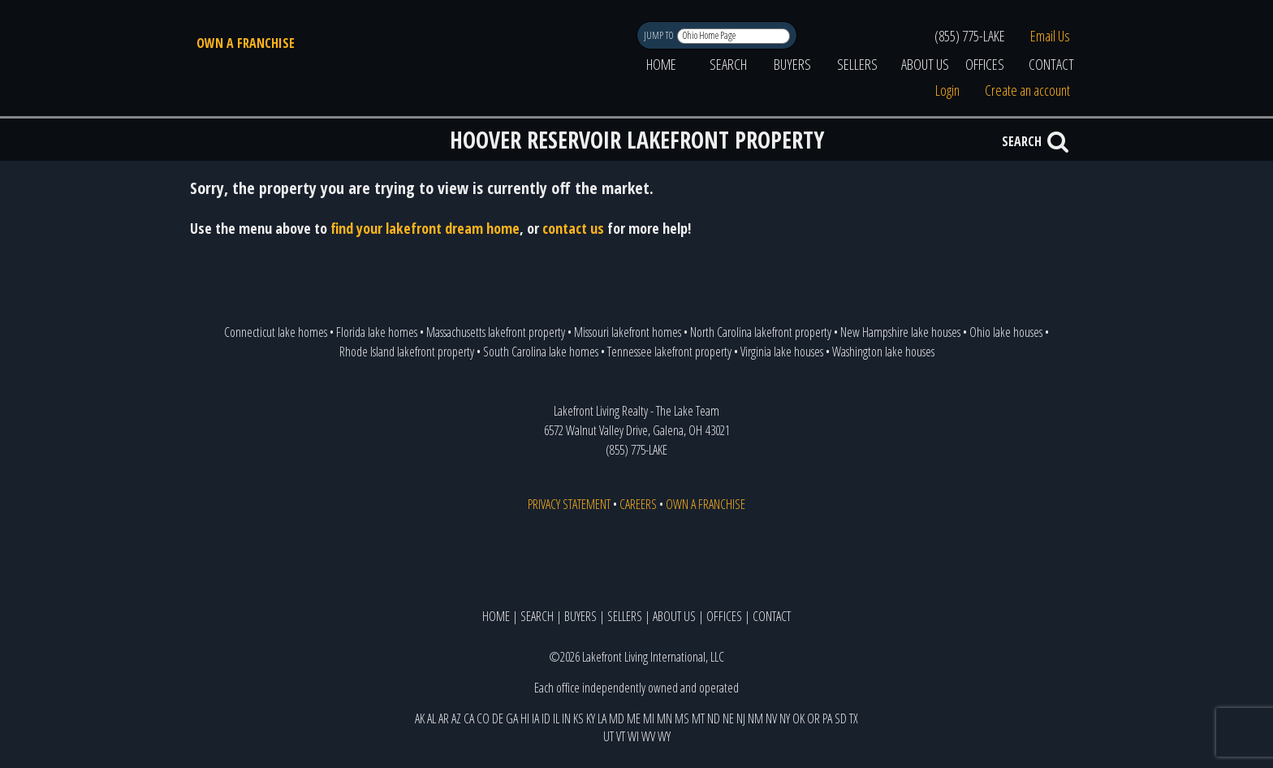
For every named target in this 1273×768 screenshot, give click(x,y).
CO (483, 718)
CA (469, 718)
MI (648, 718)
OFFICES (984, 64)
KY (590, 718)
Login (947, 90)
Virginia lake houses (781, 351)
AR (443, 718)
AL (431, 718)
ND (713, 718)
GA (512, 718)
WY (664, 736)
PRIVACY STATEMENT (569, 504)
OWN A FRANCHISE (245, 43)
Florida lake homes (376, 332)
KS (578, 718)
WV (648, 736)
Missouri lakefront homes (627, 332)
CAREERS (638, 504)
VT (620, 736)
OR (813, 718)
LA (602, 718)
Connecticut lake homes (275, 332)
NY (784, 718)
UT (608, 736)
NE (728, 718)
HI (524, 718)
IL (556, 718)
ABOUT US (925, 64)
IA (535, 718)
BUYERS (792, 64)
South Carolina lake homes (540, 351)
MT (698, 718)
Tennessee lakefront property (669, 351)
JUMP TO (659, 35)
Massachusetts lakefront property (495, 332)
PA (827, 718)
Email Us (1050, 35)
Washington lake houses (883, 351)
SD (841, 718)
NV (771, 718)
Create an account (1027, 90)
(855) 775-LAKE (969, 35)
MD (616, 718)
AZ (456, 718)
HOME (661, 64)
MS (682, 718)
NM (755, 718)
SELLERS (857, 64)
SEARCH (728, 64)
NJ (740, 718)
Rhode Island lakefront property (406, 351)
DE (497, 718)
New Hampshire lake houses (900, 332)
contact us (573, 228)
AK (420, 718)
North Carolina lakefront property (760, 332)
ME (634, 718)
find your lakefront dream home (425, 228)
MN (664, 718)
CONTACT (1051, 64)
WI (633, 736)
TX (853, 718)
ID (546, 718)
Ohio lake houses (1005, 332)
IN (566, 718)
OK (798, 718)
